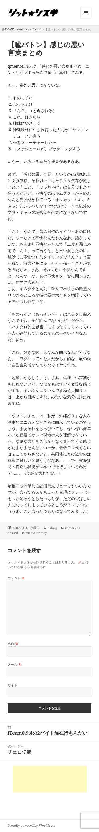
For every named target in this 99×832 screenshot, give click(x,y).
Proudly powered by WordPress (31, 825)
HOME (9, 29)
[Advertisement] (50, 779)
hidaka (52, 528)
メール (15, 664)
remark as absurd (29, 29)
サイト (12, 685)
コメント (16, 578)
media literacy (36, 532)
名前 (13, 643)
